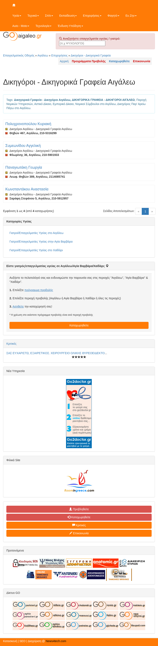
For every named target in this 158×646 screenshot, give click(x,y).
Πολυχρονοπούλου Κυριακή (28, 124)
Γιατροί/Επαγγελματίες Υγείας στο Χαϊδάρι (36, 250)
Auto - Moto (20, 26)
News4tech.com (56, 641)
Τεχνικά (33, 15)
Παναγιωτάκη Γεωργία (23, 167)
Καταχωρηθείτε (78, 325)
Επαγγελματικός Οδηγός (18, 55)
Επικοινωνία (79, 533)
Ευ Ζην (131, 15)
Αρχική (64, 61)
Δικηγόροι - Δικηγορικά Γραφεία (91, 55)
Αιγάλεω (42, 55)
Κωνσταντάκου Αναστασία (26, 189)
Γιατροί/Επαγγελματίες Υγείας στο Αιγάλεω (36, 233)
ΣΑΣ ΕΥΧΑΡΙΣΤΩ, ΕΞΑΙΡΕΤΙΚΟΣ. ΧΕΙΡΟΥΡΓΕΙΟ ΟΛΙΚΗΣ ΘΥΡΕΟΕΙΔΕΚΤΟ (55, 353)
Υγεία (16, 15)
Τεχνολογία (43, 26)
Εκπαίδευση (68, 15)
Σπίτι (49, 15)
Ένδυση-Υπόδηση (70, 26)
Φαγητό (113, 15)
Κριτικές (11, 343)
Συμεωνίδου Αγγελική (23, 146)
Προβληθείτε (79, 509)
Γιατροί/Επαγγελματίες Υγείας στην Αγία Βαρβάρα (41, 241)
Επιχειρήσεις (92, 15)
